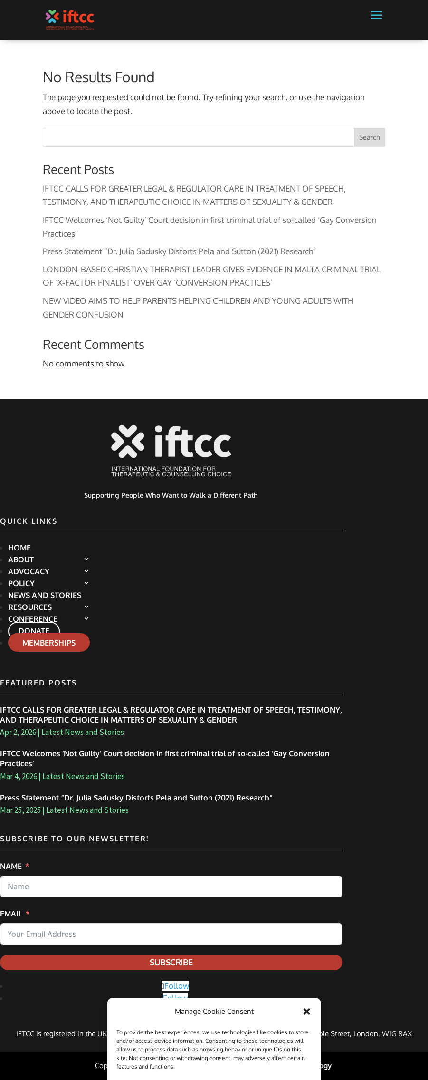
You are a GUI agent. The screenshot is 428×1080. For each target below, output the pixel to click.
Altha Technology (302, 1065)
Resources (30, 607)
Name (11, 866)
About (21, 559)
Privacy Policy (163, 1065)
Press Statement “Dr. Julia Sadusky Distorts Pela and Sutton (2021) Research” (179, 251)
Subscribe (171, 962)
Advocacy (28, 571)
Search (369, 137)
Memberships (49, 642)
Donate (34, 631)
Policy (21, 583)
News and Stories (44, 595)
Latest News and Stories (82, 732)
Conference (32, 619)
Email (11, 913)
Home (19, 547)
